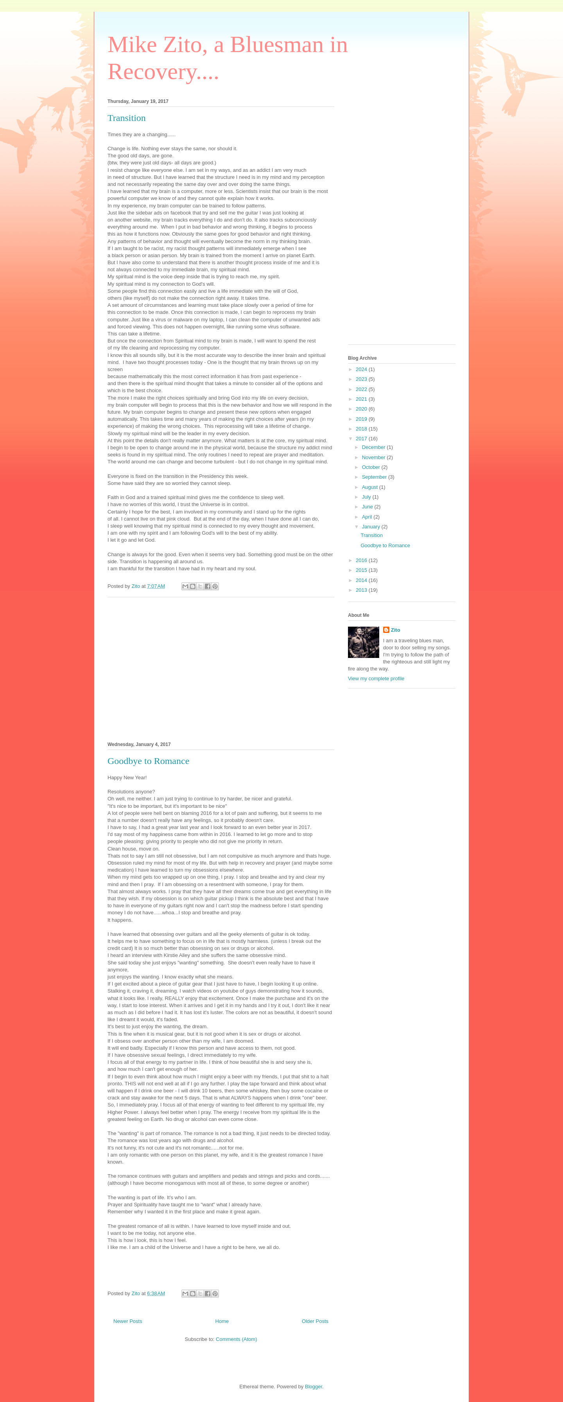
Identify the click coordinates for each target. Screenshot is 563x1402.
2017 (362, 439)
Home (222, 1321)
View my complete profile (376, 678)
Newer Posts (127, 1321)
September (375, 477)
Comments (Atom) (236, 1339)
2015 (362, 570)
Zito (395, 630)
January (372, 527)
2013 (362, 590)
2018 (362, 429)
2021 (362, 399)
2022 (362, 389)
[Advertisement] (221, 668)
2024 (362, 369)
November (374, 457)
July (367, 497)
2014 (362, 580)
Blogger (313, 1386)
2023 (362, 379)
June (368, 507)
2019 (362, 419)
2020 (362, 409)
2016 (362, 560)
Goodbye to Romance (148, 761)
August (370, 487)
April (368, 517)
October (372, 467)
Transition (127, 118)
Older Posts (315, 1321)
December (374, 447)
